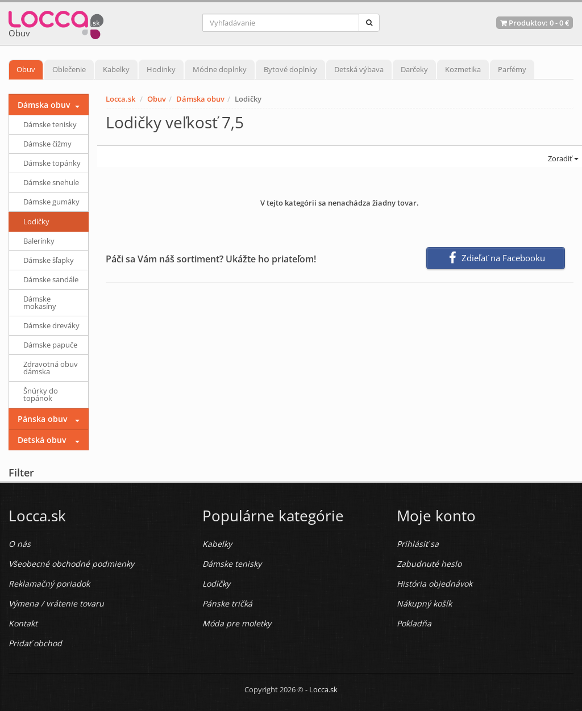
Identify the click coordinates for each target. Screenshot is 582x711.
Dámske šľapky (48, 260)
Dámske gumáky (51, 201)
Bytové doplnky (290, 69)
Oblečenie (69, 69)
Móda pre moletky (236, 623)
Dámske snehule (51, 182)
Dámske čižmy (47, 144)
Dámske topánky (52, 163)
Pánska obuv (42, 418)
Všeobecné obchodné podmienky (71, 563)
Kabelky (116, 69)
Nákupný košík (424, 603)
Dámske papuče (50, 345)
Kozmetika (463, 69)
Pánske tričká (227, 603)
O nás (20, 543)
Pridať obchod (35, 643)
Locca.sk (120, 99)
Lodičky (36, 221)
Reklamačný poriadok (49, 583)
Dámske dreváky (51, 325)
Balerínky (39, 241)
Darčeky (414, 69)
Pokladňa (414, 623)
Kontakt (23, 623)
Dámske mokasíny (39, 302)
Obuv (25, 69)
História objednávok (434, 583)
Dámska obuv (200, 99)
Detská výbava (359, 69)
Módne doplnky (220, 69)
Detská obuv (42, 439)
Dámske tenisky (50, 124)
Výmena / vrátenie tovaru (56, 603)
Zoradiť (562, 158)
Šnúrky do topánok (40, 394)
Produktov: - (534, 23)
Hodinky (161, 69)
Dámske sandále (50, 279)
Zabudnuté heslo (429, 563)
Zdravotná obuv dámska (50, 368)
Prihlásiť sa (418, 543)
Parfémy (512, 69)
